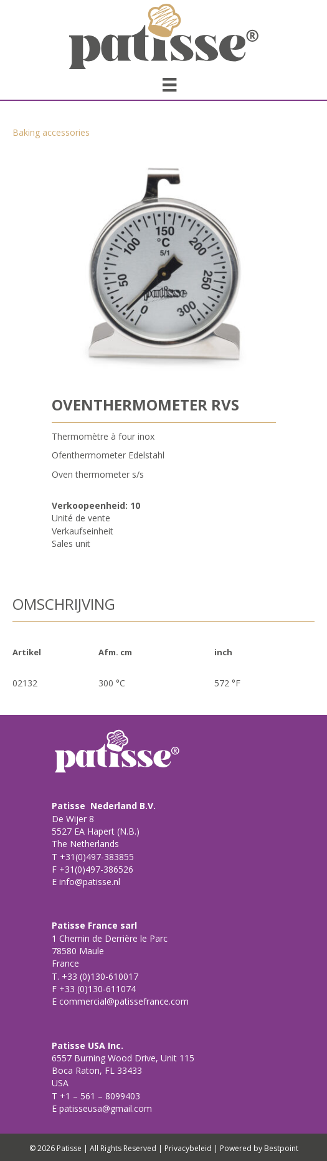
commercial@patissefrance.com (123, 1001)
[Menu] (169, 85)
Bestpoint (281, 1148)
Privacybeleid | (191, 1148)
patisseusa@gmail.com (104, 1108)
